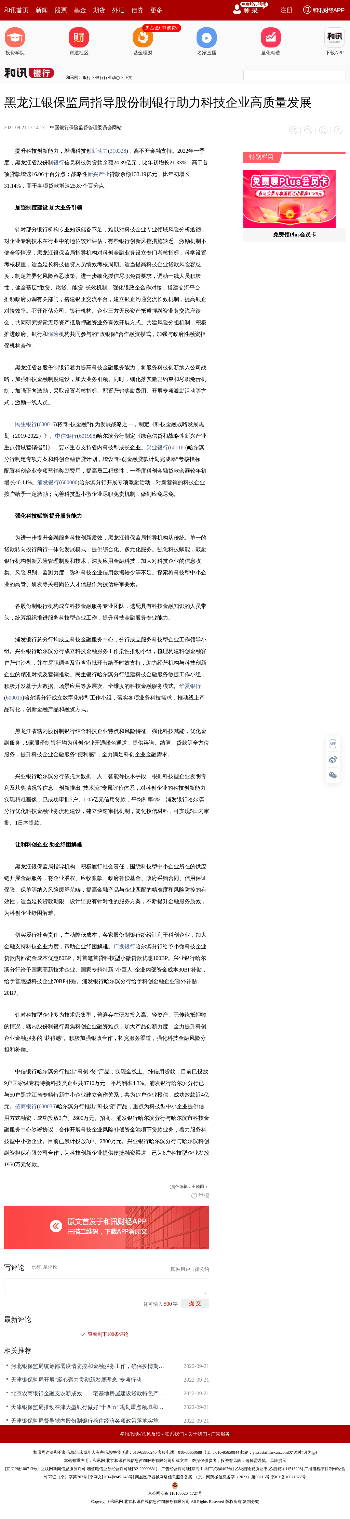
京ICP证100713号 (21, 1468)
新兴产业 (98, 174)
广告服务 (220, 1434)
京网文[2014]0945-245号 (111, 1477)
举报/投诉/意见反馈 (140, 1434)
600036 (47, 1106)
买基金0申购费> (162, 27)
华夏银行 (190, 686)
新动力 (100, 151)
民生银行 (26, 424)
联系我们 (174, 1434)
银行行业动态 (107, 77)
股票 (61, 10)
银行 (87, 77)
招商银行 (26, 1106)
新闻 (42, 10)
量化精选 (270, 41)
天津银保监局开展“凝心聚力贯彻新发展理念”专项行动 (76, 1380)
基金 (80, 10)
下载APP (334, 41)
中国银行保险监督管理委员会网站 (86, 127)
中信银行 (66, 436)
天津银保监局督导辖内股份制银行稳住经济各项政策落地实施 (85, 1421)
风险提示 (278, 1460)
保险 (53, 334)
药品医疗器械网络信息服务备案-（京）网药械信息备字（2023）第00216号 (202, 1477)
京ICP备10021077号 (288, 1477)
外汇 (118, 10)
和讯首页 (16, 10)
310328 (118, 151)
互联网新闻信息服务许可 (63, 1468)
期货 (99, 10)
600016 (47, 424)
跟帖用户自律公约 (190, 1269)
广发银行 (124, 946)
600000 (69, 482)
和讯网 (72, 77)
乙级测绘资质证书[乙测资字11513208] (269, 1468)
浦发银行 (48, 482)
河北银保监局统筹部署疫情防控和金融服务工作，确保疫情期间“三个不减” (89, 1366)
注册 (286, 10)
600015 (14, 698)
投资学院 (15, 41)
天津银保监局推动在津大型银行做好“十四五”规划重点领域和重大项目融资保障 (89, 1407)
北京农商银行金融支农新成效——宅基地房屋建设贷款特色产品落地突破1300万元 (89, 1393)
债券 (137, 10)
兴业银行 (157, 447)
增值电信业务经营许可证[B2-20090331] (122, 1468)
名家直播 (207, 41)
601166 (178, 447)
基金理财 (143, 41)
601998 (87, 436)
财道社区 (79, 41)
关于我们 (197, 1434)
